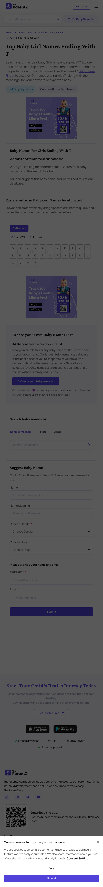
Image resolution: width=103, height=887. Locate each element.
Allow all (51, 878)
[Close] (98, 842)
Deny (52, 868)
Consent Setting (77, 858)
